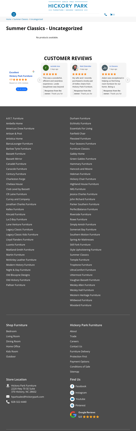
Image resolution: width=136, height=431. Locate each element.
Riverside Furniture (80, 214)
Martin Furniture (15, 254)
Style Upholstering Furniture (85, 249)
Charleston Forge (15, 179)
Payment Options (79, 361)
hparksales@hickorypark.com (27, 396)
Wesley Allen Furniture (82, 285)
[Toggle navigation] (13, 14)
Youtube (80, 399)
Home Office (13, 346)
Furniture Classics (80, 148)
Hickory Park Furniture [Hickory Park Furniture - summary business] (20, 76)
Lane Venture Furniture (19, 224)
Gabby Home (77, 153)
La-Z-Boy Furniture (16, 219)
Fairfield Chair (77, 133)
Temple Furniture (79, 259)
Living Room (13, 336)
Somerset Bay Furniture (83, 229)
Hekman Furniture (80, 174)
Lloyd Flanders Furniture (19, 239)
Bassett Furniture (16, 153)
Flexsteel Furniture (80, 138)
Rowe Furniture (78, 219)
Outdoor (11, 356)
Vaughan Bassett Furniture (85, 280)
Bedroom (11, 331)
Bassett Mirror (14, 158)
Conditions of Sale (80, 366)
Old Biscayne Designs (18, 274)
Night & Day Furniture (18, 269)
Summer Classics (21, 19)
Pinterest (80, 405)
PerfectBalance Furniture (84, 209)
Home (9, 19)
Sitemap (74, 371)
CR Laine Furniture (16, 194)
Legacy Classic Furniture (19, 229)
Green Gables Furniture (83, 158)
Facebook (81, 386)
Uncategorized (36, 19)
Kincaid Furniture (15, 214)
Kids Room (12, 351)
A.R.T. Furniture (14, 118)
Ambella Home (14, 123)
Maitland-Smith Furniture (20, 249)
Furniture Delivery (80, 351)
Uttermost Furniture (81, 274)
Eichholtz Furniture (80, 123)
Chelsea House (14, 184)
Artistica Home (14, 138)
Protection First (78, 356)
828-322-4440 (19, 401)
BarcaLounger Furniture (19, 143)
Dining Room (13, 341)
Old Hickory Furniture (18, 280)
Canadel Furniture (16, 163)
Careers (74, 341)
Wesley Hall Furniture (82, 290)
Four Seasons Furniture (83, 143)
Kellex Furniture (15, 209)
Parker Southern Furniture (84, 204)
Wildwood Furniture (81, 300)
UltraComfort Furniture (83, 269)
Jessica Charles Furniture (83, 194)
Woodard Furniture (80, 305)
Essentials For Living (81, 128)
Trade (73, 336)
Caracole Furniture (16, 168)
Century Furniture (16, 174)
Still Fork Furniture (80, 244)
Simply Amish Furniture (83, 224)
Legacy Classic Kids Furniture (22, 234)
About (73, 331)
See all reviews (21, 89)
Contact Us (76, 346)
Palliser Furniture (15, 285)
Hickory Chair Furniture (83, 179)
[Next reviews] (127, 80)
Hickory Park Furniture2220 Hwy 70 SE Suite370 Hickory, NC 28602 (23, 388)
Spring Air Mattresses (82, 239)
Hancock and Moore (81, 168)
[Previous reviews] (39, 80)
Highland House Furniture (84, 184)
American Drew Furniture (20, 128)
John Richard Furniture (82, 199)
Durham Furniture (80, 118)
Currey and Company (18, 199)
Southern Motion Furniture (85, 234)
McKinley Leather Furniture (21, 259)
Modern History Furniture (20, 264)
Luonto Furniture (15, 244)
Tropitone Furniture (81, 264)
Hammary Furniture (81, 163)
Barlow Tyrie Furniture (18, 148)
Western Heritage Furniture (85, 295)
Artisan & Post (14, 133)
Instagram (81, 392)
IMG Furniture (78, 189)
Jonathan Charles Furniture (21, 204)
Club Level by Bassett (18, 189)
